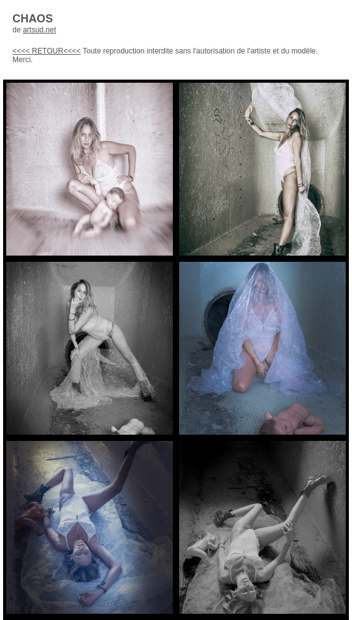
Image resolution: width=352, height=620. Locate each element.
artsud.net (39, 29)
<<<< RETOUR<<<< (46, 51)
